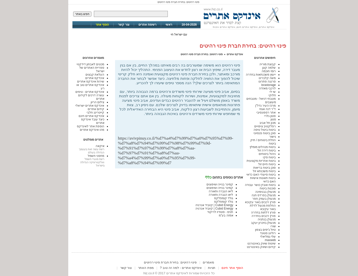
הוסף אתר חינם (232, 268)
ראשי (169, 24)
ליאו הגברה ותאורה (221, 191)
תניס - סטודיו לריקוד (220, 212)
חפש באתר (82, 14)
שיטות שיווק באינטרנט (261, 243)
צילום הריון (97, 102)
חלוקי (272, 95)
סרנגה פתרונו (267, 81)
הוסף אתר (102, 24)
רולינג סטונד (268, 233)
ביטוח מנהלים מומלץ (263, 147)
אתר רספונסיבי (266, 112)
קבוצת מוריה (267, 64)
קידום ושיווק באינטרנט (261, 247)
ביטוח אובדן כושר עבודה (260, 185)
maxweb (270, 240)
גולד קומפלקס (223, 198)
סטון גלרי (270, 116)
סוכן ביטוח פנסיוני (265, 133)
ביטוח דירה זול (266, 150)
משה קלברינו (267, 78)
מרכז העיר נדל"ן (265, 105)
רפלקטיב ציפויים (265, 126)
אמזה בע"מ (226, 215)
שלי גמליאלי (268, 236)
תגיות (211, 268)
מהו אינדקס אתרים (92, 129)
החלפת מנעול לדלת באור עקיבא (263, 207)
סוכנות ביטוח (268, 188)
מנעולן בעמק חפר (264, 198)
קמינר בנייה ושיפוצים (219, 184)
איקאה (100, 146)
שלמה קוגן (269, 67)
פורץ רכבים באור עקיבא (260, 202)
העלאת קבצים (94, 74)
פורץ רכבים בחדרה (264, 216)
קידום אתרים (96, 109)
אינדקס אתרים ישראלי (89, 105)
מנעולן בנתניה (267, 219)
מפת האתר (146, 268)
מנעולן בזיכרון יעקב (263, 223)
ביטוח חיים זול (267, 164)
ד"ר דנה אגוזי (267, 109)
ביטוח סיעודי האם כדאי (261, 174)
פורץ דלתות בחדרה (263, 212)
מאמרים (208, 262)
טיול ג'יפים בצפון (265, 229)
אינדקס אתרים (235, 54)
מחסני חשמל (96, 156)
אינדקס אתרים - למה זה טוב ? (181, 268)
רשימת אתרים (147, 24)
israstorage (268, 85)
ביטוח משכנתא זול (264, 171)
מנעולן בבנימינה (265, 192)
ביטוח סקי (269, 157)
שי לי (273, 92)
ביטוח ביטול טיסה (265, 129)
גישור (272, 136)
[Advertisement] (182, 128)
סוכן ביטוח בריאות (264, 167)
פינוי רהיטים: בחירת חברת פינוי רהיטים (202, 54)
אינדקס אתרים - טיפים (89, 92)
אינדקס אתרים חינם (91, 116)
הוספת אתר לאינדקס (90, 126)
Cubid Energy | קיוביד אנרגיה (214, 205)
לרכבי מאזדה (267, 88)
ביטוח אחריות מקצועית (261, 160)
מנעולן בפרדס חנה (264, 195)
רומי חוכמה (269, 71)
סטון (273, 119)
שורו (273, 226)
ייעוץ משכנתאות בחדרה (261, 74)
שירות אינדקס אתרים (90, 81)
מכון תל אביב (267, 123)
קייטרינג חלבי (95, 112)
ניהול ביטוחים (267, 154)
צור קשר (123, 24)
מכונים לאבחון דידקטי (90, 64)
